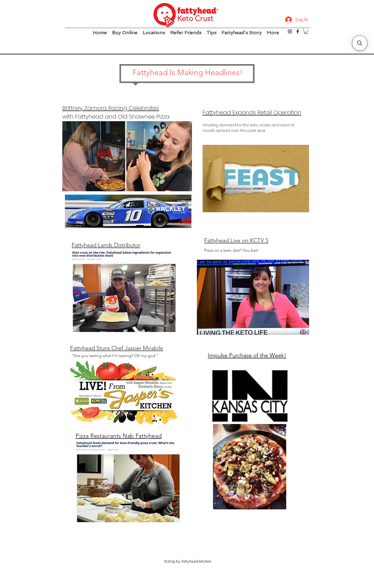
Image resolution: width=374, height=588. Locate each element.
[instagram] (289, 31)
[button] (306, 31)
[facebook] (297, 31)
